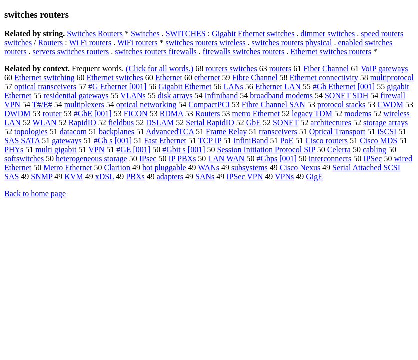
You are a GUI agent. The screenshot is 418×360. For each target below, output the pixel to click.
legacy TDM (312, 114)
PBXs (135, 176)
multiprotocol (392, 78)
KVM (73, 176)
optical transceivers (45, 86)
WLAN (45, 122)
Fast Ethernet (165, 140)
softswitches (24, 158)
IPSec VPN (244, 176)
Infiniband (221, 96)
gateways (67, 140)
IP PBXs (182, 158)
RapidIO (82, 122)
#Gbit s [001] (183, 150)
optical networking (146, 104)
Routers (50, 42)
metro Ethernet (256, 114)
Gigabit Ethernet (184, 86)
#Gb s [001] (113, 140)
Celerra (339, 150)
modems (357, 114)
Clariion (117, 168)
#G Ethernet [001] (117, 86)
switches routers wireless (206, 42)
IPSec (372, 158)
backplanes (116, 132)
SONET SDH (346, 96)
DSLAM (160, 122)
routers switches (231, 68)
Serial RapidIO (210, 122)
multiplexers (84, 104)
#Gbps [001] (276, 158)
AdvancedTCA (170, 132)
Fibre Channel (254, 78)
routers (280, 68)
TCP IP (209, 140)
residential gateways (75, 96)
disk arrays (175, 96)
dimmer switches (327, 34)
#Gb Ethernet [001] (344, 86)
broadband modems (281, 96)
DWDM (17, 114)
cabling (374, 150)
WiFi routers (137, 42)
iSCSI (386, 132)
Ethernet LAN (278, 86)
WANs (208, 168)
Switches (145, 34)
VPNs (284, 176)
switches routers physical (292, 42)
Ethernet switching (44, 78)
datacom (73, 132)
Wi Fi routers (90, 42)
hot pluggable (164, 168)
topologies (31, 132)
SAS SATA (22, 140)
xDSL (104, 176)
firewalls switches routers (244, 52)
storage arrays (385, 122)
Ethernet (168, 78)
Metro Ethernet (67, 168)
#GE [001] (133, 150)
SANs (204, 176)
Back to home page (35, 194)
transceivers (278, 132)
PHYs (13, 150)
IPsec (148, 158)
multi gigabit (55, 150)
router (51, 114)
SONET (285, 122)
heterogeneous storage (91, 158)
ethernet (207, 78)
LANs (233, 86)
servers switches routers (70, 52)
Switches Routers (95, 34)
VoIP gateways (384, 68)
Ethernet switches (114, 78)
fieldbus (121, 122)
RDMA (171, 114)
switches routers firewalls (156, 52)
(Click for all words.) (159, 68)
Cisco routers (326, 140)
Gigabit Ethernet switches (253, 34)
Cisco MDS (378, 140)
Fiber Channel (326, 68)
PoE (286, 140)
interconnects (330, 158)
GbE (253, 122)
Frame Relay (226, 132)
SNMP (41, 176)
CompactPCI (209, 104)
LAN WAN (226, 158)
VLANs (133, 96)
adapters (170, 176)
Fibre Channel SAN (273, 104)
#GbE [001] (93, 114)
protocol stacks (341, 104)
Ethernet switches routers (330, 52)
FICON (136, 114)
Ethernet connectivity (324, 78)
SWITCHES (186, 34)
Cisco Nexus (300, 168)
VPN (96, 150)
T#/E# (42, 104)
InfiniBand (250, 140)
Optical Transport (337, 132)
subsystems (249, 168)
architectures (330, 122)
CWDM (390, 104)
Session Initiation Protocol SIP (266, 150)
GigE (314, 176)
